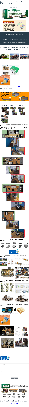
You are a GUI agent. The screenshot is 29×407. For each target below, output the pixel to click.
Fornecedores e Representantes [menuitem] (23, 36)
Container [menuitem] (10, 44)
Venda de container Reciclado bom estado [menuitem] (9, 42)
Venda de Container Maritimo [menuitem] (13, 37)
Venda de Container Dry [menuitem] (22, 37)
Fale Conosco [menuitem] (5, 37)
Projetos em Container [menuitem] (14, 36)
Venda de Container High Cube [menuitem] (14, 39)
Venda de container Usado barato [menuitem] (21, 42)
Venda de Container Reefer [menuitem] (23, 39)
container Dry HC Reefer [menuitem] (16, 44)
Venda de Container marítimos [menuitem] (10, 34)
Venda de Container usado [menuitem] (19, 34)
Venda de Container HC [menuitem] (5, 39)
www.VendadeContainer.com (14, 403)
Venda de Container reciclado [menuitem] (5, 36)
